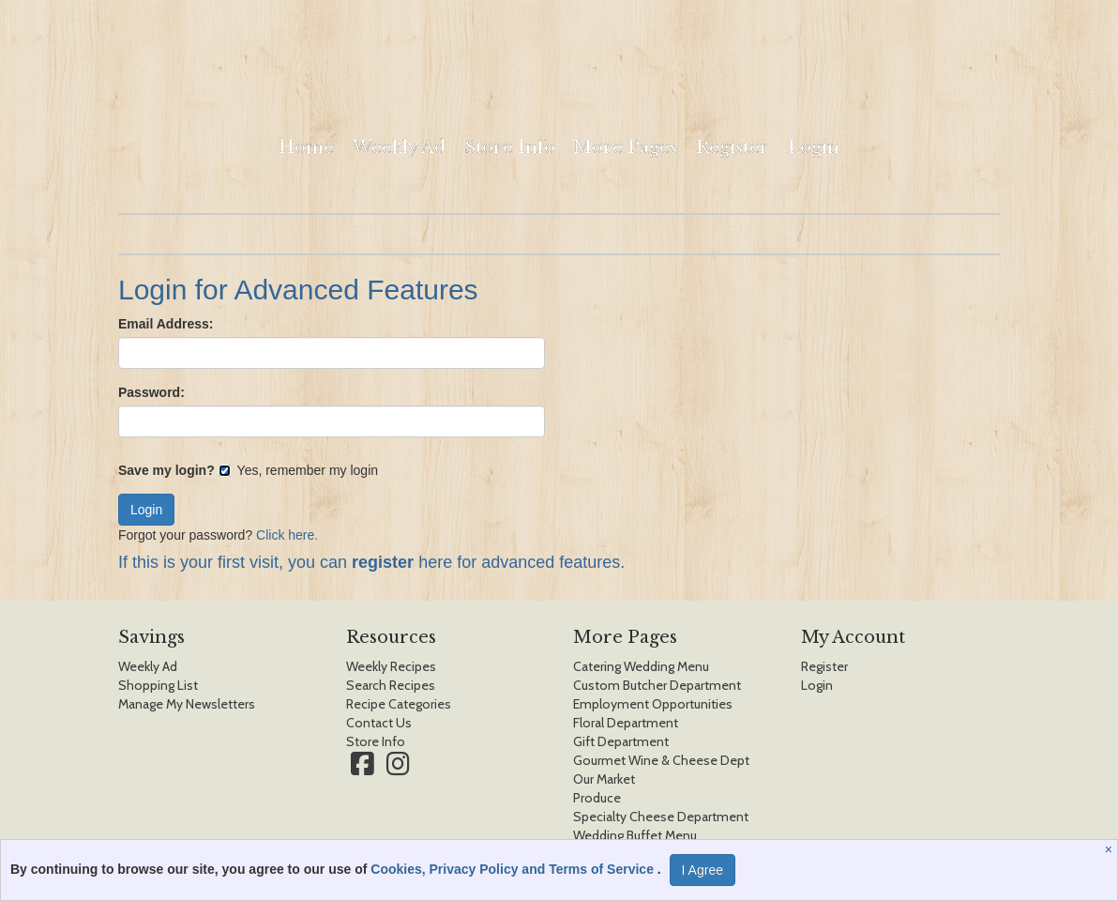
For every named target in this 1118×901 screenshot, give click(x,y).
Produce (597, 797)
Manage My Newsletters (186, 703)
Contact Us (379, 722)
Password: (151, 392)
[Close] (1111, 849)
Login (813, 147)
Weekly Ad (399, 147)
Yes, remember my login (298, 470)
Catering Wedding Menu (641, 666)
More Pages (625, 147)
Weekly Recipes (391, 666)
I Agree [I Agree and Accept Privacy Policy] (702, 870)
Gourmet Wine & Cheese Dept (661, 760)
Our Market (604, 779)
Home (306, 147)
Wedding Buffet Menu (635, 835)
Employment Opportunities (653, 703)
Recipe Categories (398, 703)
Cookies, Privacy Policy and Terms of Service (513, 869)
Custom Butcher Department (657, 685)
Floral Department (625, 722)
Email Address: (165, 323)
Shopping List (158, 685)
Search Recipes (390, 685)
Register (732, 147)
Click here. (287, 534)
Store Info (509, 147)
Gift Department (621, 741)
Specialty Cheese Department (660, 816)
